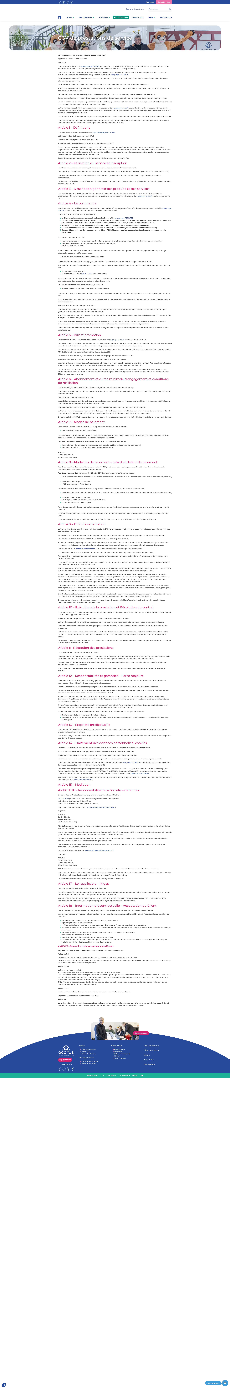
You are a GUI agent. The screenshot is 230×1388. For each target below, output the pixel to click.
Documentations (127, 1075)
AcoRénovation (121, 17)
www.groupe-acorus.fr (144, 196)
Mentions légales (86, 1075)
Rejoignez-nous (166, 17)
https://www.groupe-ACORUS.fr (104, 132)
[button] (4, 1385)
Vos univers (104, 17)
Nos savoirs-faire (86, 17)
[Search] (170, 9)
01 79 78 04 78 (63, 799)
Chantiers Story (138, 17)
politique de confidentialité (139, 773)
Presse (140, 1075)
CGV (99, 1075)
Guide (151, 17)
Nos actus (148, 1059)
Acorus (70, 17)
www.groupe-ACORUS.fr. (119, 75)
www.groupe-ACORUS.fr (90, 66)
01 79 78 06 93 (87, 274)
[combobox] (159, 9)
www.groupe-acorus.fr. (120, 108)
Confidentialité (110, 1075)
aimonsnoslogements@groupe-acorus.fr (101, 807)
